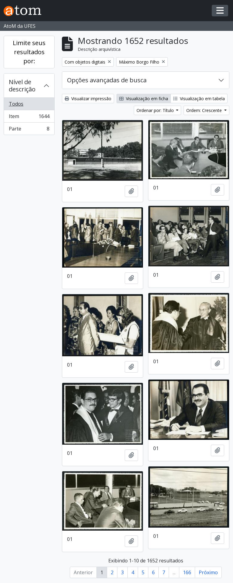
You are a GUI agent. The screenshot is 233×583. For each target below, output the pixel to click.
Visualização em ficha (143, 98)
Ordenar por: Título (156, 110)
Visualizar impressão (88, 98)
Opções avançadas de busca (107, 80)
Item (28, 118)
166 (187, 572)
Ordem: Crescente (204, 110)
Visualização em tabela (199, 98)
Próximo (208, 572)
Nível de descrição (22, 85)
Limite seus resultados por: (29, 52)
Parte (28, 130)
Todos (16, 103)
